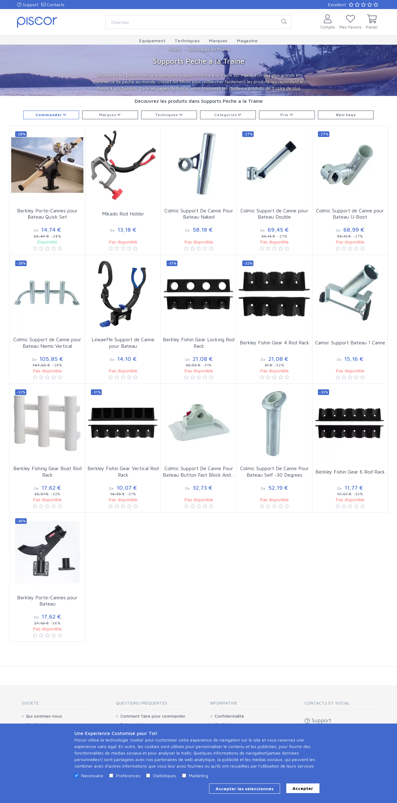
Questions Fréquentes (141, 702)
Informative (223, 702)
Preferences (128, 775)
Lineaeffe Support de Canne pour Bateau (122, 343)
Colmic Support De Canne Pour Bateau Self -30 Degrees (274, 471)
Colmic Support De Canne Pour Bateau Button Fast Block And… (199, 471)
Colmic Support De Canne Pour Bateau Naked (198, 214)
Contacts (53, 4)
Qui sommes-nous (44, 716)
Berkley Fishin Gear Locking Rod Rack (198, 343)
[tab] (57, 705)
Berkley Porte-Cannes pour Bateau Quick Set (47, 214)
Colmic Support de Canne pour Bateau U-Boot (350, 214)
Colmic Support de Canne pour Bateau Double (274, 214)
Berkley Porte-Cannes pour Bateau (47, 601)
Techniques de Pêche (209, 49)
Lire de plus (289, 88)
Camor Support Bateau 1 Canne (350, 342)
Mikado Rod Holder (123, 213)
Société (30, 702)
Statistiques (164, 775)
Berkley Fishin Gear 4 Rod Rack (274, 342)
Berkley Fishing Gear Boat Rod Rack (47, 471)
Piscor (175, 49)
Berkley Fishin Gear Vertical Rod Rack (123, 471)
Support (27, 4)
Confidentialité (229, 716)
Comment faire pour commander (152, 716)
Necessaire (92, 775)
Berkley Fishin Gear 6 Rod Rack (350, 471)
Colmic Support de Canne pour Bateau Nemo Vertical (47, 343)
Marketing (198, 775)
